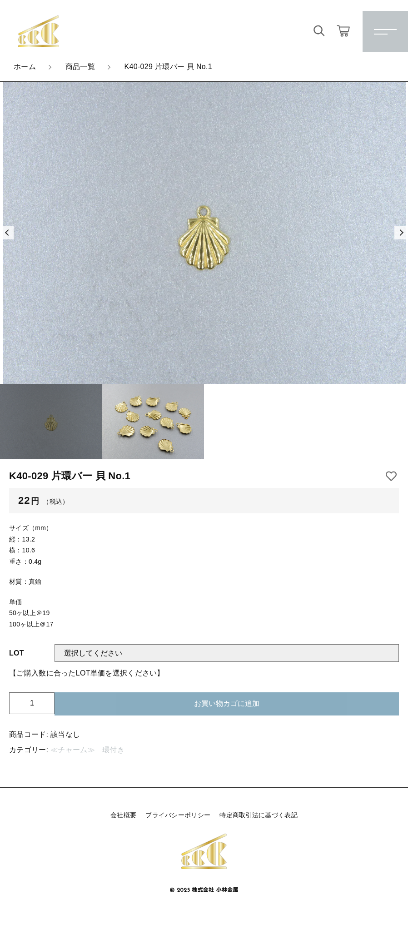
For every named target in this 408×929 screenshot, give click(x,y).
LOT (16, 653)
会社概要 (123, 815)
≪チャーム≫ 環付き (87, 750)
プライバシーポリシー (177, 815)
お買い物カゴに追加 (226, 703)
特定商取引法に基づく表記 (258, 815)
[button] (7, 232)
